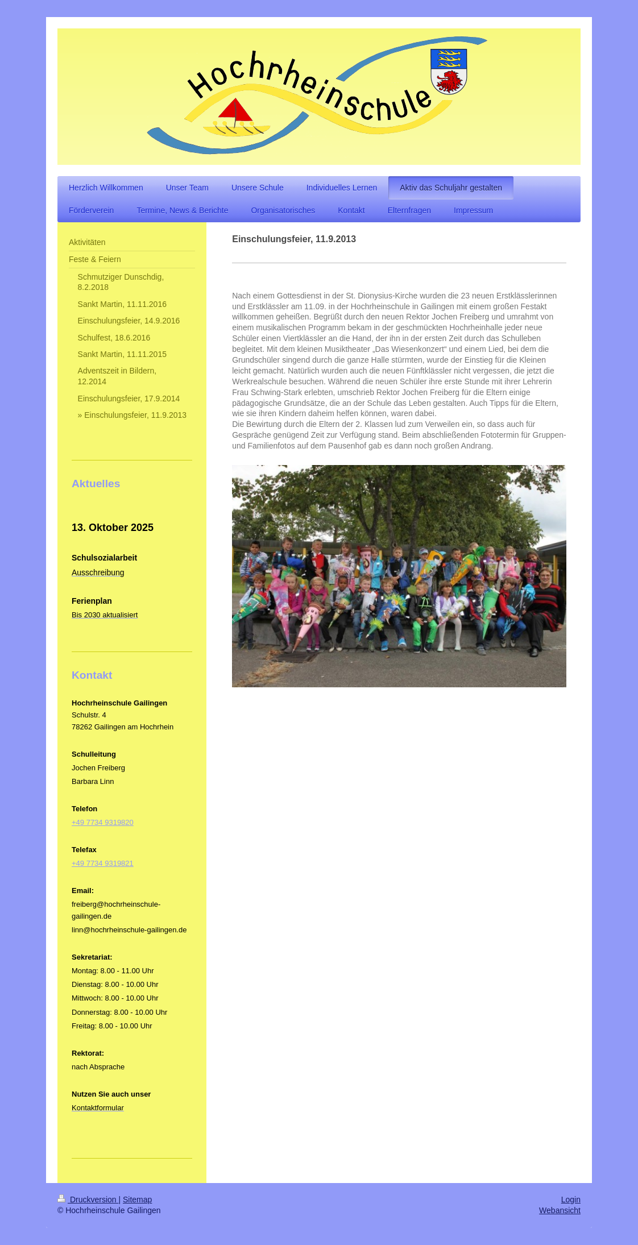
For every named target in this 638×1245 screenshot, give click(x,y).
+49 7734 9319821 (103, 863)
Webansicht (560, 1210)
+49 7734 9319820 (103, 822)
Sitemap (137, 1199)
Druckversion (87, 1199)
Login (571, 1199)
